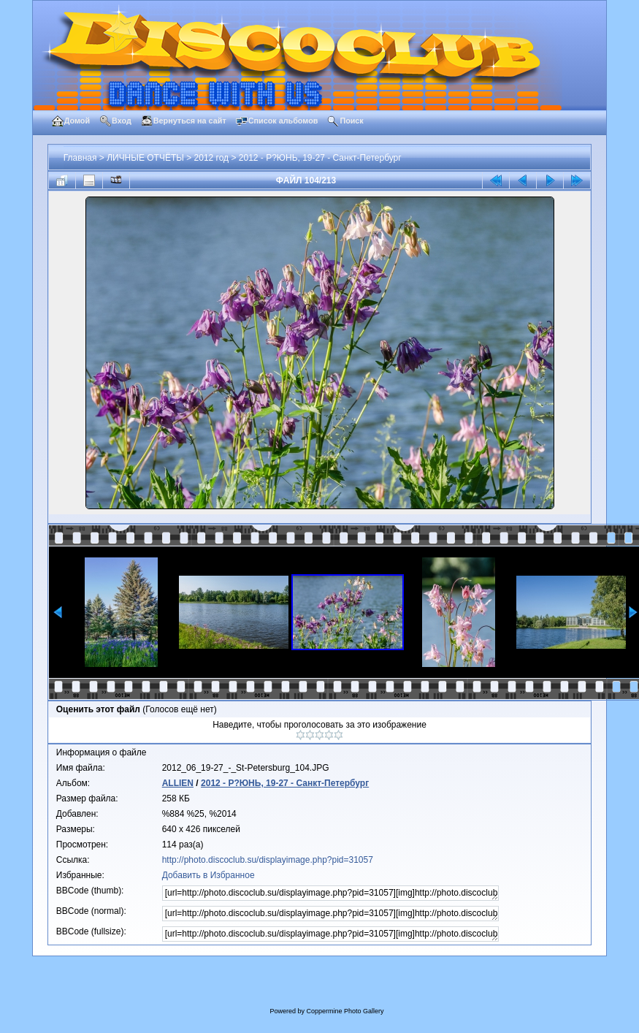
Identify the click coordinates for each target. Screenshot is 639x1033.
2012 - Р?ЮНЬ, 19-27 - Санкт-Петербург (320, 158)
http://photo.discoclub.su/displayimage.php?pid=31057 (267, 860)
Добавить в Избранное (208, 875)
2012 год (211, 158)
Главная (80, 158)
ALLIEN (178, 783)
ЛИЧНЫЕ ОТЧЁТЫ (145, 158)
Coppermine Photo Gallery (344, 1011)
